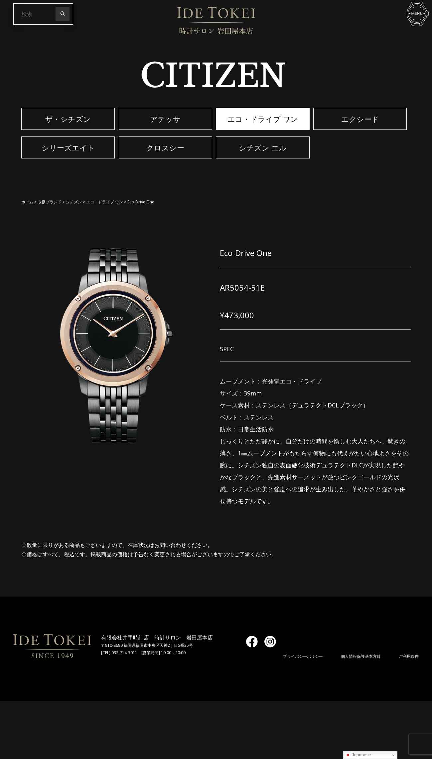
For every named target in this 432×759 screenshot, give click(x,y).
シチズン (74, 202)
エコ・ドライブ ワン (104, 202)
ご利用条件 (409, 656)
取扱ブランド (50, 202)
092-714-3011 (124, 652)
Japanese (358, 755)
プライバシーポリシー (303, 656)
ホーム (27, 202)
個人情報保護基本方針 (361, 656)
